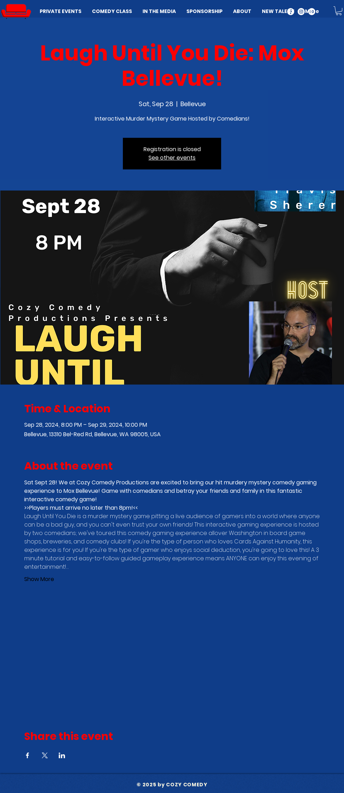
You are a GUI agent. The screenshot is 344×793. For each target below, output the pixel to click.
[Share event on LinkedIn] (62, 755)
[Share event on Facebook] (27, 755)
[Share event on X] (44, 755)
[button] (338, 10)
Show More (39, 579)
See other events (172, 158)
